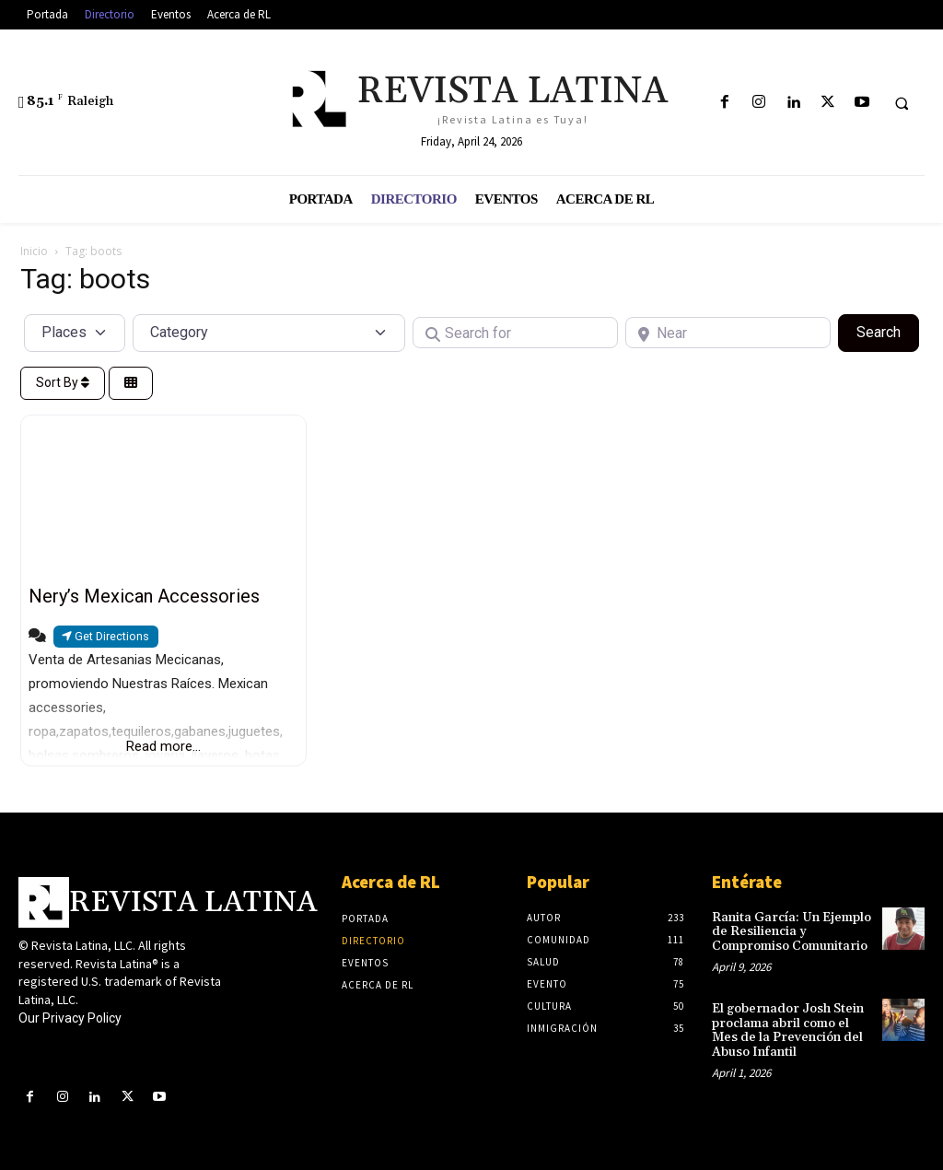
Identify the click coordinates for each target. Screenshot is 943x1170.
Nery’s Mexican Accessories (144, 596)
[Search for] (515, 332)
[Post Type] (74, 332)
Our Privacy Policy (70, 1018)
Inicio (34, 251)
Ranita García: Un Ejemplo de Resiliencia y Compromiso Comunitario (791, 931)
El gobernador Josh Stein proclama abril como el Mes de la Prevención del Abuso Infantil (788, 1029)
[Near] (728, 332)
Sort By (62, 382)
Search (887, 331)
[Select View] (131, 384)
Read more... (163, 746)
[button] (902, 103)
